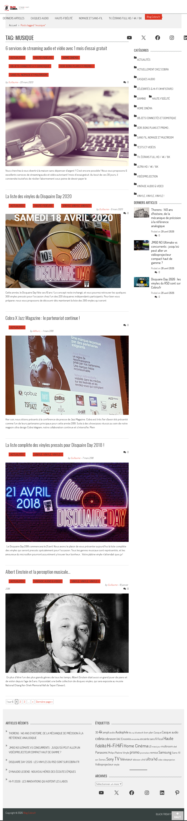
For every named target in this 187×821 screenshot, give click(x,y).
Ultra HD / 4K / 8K (147, 166)
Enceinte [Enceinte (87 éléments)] (126, 739)
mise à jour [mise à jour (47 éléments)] (156, 746)
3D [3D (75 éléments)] (96, 732)
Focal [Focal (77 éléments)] (160, 739)
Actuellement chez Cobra (153, 69)
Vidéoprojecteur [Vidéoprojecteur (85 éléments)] (104, 764)
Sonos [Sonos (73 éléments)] (102, 759)
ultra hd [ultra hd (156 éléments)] (151, 758)
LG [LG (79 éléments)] (150, 746)
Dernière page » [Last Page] (44, 701)
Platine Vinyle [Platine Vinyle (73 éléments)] (122, 752)
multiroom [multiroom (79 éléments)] (167, 746)
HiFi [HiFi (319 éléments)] (119, 745)
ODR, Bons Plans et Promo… (76, 66)
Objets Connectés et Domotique (29, 66)
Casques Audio (40, 18)
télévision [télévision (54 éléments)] (137, 759)
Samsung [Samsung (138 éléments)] (165, 752)
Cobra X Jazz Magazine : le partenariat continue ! (42, 317)
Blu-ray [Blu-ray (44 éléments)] (131, 732)
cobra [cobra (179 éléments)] (99, 738)
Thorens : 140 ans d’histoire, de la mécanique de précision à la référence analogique (166, 218)
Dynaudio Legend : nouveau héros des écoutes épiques (42, 771)
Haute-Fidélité (64, 18)
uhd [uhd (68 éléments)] (143, 759)
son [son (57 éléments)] (96, 759)
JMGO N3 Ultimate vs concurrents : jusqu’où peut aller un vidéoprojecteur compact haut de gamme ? (165, 252)
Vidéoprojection (147, 176)
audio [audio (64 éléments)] (112, 732)
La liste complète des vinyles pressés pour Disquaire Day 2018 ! (54, 444)
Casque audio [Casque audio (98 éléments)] (170, 732)
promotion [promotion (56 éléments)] (145, 752)
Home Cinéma (70, 57)
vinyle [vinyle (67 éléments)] (116, 764)
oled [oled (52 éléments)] (175, 746)
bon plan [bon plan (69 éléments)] (148, 732)
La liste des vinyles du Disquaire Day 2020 (38, 196)
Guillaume (13, 82)
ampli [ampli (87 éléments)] (106, 732)
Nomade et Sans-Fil (91, 18)
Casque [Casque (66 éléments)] (157, 732)
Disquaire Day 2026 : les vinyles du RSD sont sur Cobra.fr (166, 283)
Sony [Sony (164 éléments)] (110, 758)
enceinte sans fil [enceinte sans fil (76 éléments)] (148, 739)
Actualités (17, 57)
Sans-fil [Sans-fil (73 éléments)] (176, 752)
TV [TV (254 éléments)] (116, 759)
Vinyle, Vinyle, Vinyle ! (76, 206)
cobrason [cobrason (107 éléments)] (110, 739)
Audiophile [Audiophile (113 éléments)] (121, 732)
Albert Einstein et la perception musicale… (37, 571)
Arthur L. (37, 330)
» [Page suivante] (32, 701)
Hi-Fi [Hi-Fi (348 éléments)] (111, 745)
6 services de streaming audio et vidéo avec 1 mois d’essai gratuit (56, 48)
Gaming (141, 98)
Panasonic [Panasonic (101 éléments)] (101, 752)
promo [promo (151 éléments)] (134, 752)
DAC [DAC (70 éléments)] (118, 739)
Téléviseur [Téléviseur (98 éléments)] (126, 759)
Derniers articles (13, 18)
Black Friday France (167, 814)
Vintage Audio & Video (47, 581)
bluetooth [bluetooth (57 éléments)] (139, 732)
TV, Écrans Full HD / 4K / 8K (125, 18)
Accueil (13, 25)
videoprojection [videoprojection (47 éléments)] (169, 759)
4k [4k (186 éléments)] (100, 731)
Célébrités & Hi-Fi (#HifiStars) (155, 89)
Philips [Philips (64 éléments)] (111, 752)
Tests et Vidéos (146, 147)
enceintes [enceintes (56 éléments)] (136, 739)
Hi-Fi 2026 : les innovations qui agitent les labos (38, 781)
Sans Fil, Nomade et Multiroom (28, 75)
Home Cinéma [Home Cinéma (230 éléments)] (136, 745)
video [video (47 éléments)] (160, 759)
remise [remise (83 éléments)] (154, 752)
